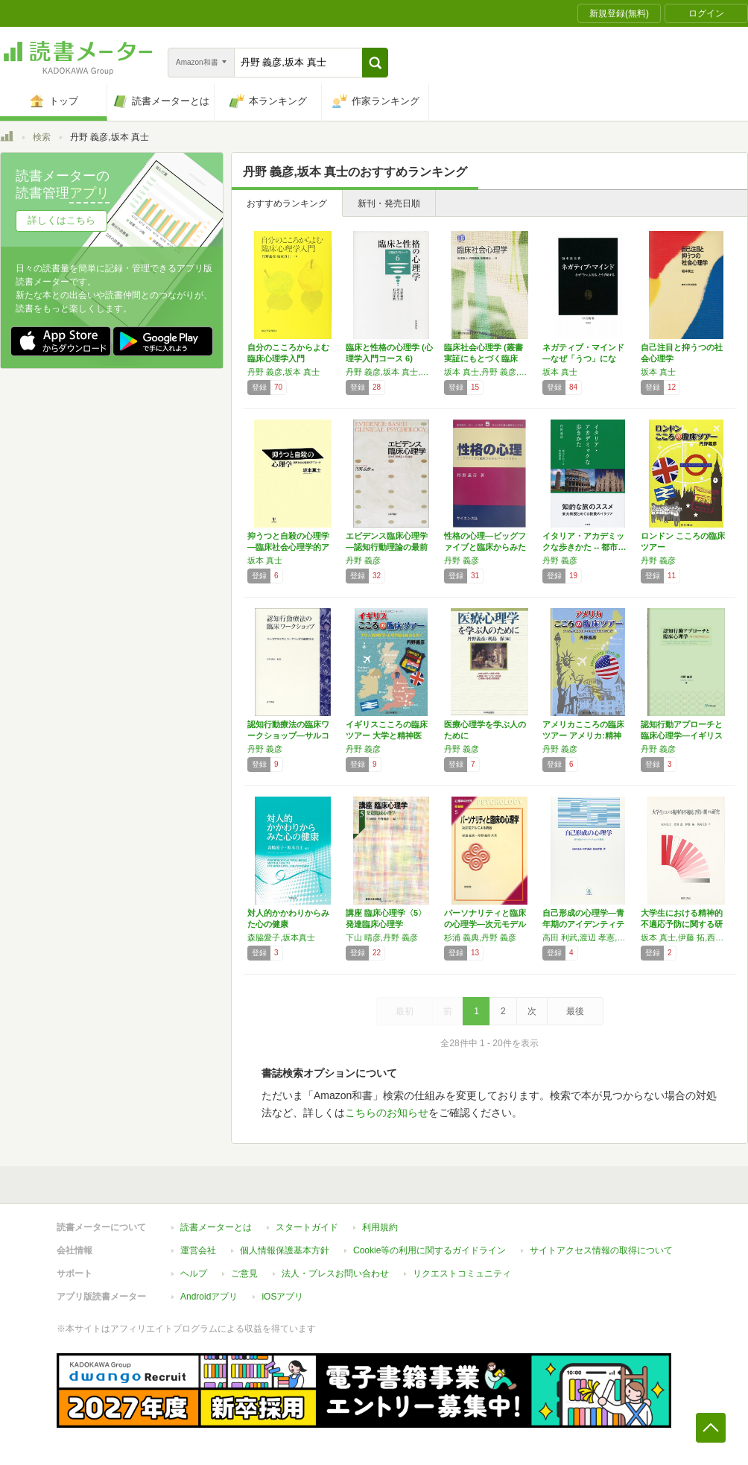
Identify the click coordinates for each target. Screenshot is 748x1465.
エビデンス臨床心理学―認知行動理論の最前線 (387, 547)
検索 (42, 137)
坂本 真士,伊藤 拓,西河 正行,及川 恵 (686, 937)
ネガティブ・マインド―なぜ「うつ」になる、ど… (583, 358)
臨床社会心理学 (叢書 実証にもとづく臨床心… (483, 358)
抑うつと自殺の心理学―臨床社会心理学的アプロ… (288, 547)
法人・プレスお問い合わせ (335, 1273)
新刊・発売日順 (389, 203)
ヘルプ (193, 1273)
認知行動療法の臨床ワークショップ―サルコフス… (288, 735)
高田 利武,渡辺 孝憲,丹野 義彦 (587, 937)
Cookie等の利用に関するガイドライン (429, 1250)
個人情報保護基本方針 (284, 1250)
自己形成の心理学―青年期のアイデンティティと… (583, 924)
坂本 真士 (559, 371)
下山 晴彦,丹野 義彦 (382, 937)
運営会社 (198, 1250)
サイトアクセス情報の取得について (601, 1250)
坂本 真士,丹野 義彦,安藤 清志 (489, 371)
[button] (375, 62)
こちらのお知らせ (386, 1112)
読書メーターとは (216, 1227)
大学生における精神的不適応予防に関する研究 (682, 924)
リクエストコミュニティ (462, 1273)
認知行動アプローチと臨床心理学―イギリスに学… (682, 735)
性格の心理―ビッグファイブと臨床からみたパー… (485, 547)
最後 (575, 1011)
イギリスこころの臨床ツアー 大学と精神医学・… (387, 735)
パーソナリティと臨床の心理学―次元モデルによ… (485, 924)
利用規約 (380, 1227)
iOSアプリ (282, 1296)
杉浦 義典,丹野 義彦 (480, 937)
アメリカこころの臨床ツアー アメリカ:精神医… (583, 735)
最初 (404, 1011)
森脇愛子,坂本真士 (281, 937)
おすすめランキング (287, 203)
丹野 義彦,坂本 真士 (283, 371)
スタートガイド (307, 1227)
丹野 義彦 (363, 560)
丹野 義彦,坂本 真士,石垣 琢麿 (391, 371)
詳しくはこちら (61, 220)
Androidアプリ (209, 1296)
